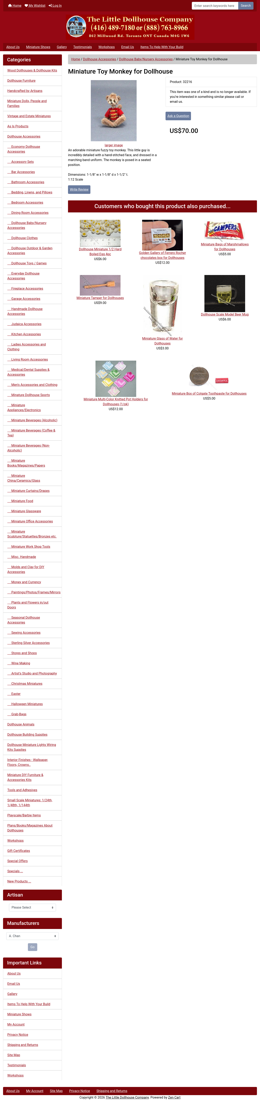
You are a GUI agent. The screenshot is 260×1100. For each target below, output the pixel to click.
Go (33, 947)
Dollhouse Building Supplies (27, 735)
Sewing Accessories (24, 633)
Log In (55, 6)
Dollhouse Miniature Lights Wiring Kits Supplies (31, 747)
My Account (16, 1024)
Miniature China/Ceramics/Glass (23, 478)
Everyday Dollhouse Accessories (23, 276)
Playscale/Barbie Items (24, 815)
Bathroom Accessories (25, 182)
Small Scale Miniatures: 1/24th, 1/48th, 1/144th (29, 802)
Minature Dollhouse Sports (28, 395)
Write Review (79, 189)
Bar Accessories (21, 172)
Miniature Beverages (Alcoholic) (32, 420)
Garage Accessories (23, 299)
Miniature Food (20, 501)
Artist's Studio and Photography (32, 673)
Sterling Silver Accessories (28, 643)
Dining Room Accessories (27, 213)
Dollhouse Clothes (22, 238)
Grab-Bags (16, 714)
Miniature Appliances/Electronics (24, 407)
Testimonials (82, 47)
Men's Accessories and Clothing (32, 385)
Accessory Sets (20, 162)
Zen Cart (174, 1097)
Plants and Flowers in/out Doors (27, 605)
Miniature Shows (38, 47)
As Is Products (17, 126)
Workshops (106, 47)
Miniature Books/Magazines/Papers (26, 463)
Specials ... (15, 871)
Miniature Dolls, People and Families (27, 103)
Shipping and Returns (22, 1045)
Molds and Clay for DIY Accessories (25, 569)
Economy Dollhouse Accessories (23, 149)
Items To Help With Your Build (161, 47)
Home (14, 6)
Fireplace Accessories (25, 288)
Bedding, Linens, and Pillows (29, 192)
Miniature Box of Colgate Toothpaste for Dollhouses (209, 393)
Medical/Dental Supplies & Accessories (28, 372)
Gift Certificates (18, 851)
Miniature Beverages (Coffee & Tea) (31, 433)
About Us (13, 47)
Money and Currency (24, 582)
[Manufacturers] (32, 936)
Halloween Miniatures (25, 704)
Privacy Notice (17, 1035)
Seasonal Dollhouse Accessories (23, 620)
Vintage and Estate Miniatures (29, 116)
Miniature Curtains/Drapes (28, 491)
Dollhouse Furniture (21, 81)
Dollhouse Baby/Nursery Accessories (146, 59)
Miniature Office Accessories (30, 521)
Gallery (62, 47)
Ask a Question (178, 116)
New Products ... (19, 881)
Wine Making (18, 663)
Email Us (127, 47)
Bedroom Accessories (25, 202)
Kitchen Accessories (24, 334)
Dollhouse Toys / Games (27, 263)
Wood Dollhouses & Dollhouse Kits (32, 70)
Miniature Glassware (24, 511)
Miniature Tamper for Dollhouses (100, 298)
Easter (14, 694)
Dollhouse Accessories (99, 59)
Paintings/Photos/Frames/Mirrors (33, 592)
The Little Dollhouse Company (127, 1097)
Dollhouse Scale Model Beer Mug (225, 314)
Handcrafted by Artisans (24, 91)
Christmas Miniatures (24, 684)
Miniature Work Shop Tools (28, 547)
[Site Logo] (130, 27)
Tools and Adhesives (22, 790)
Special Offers (17, 861)
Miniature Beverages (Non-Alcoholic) (28, 448)
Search (246, 6)
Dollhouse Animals (20, 724)
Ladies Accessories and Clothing (26, 346)
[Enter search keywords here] (215, 6)
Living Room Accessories (27, 359)
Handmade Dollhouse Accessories (25, 311)
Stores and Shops (22, 653)
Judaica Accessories (24, 324)
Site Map (13, 1055)
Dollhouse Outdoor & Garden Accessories (30, 250)
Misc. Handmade (21, 557)
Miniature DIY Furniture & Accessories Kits (25, 777)
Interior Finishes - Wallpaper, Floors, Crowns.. (27, 762)
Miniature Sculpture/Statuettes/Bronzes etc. (32, 534)
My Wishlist (35, 6)
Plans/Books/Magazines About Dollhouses (30, 828)
